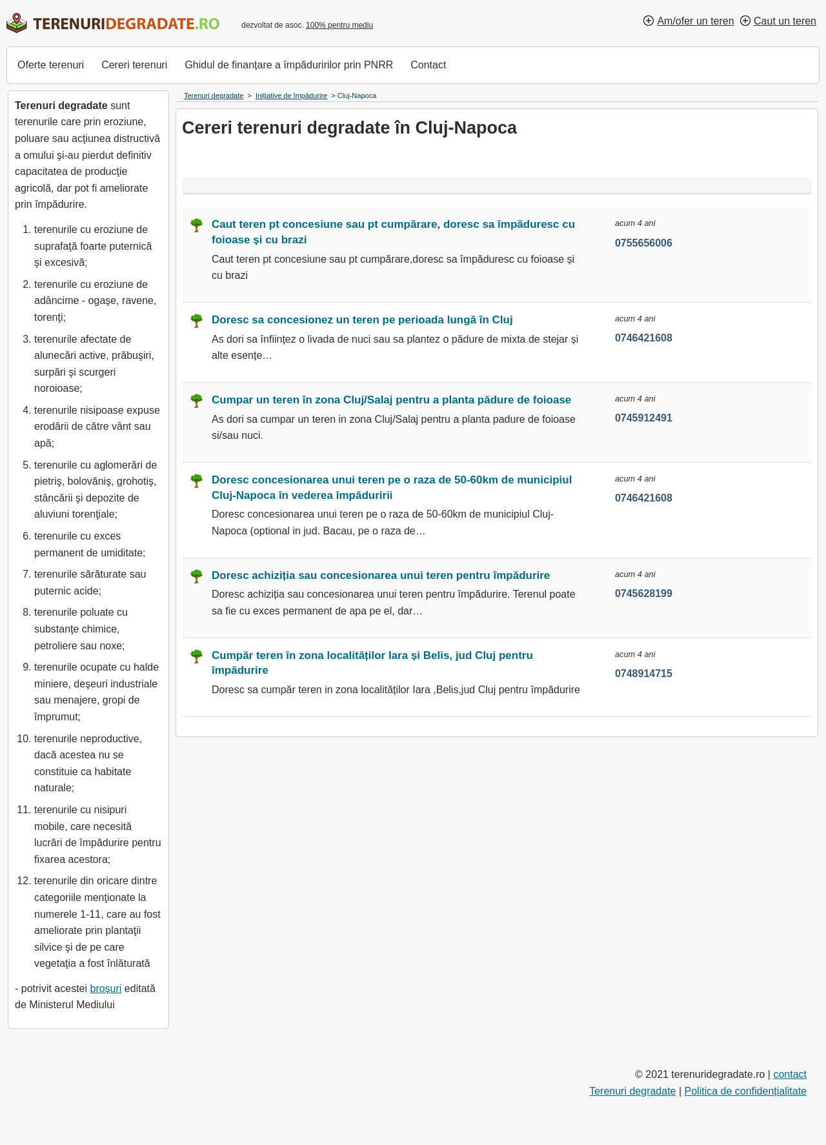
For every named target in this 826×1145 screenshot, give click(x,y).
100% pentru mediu (339, 25)
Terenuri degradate (632, 1091)
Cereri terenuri (134, 64)
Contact (428, 64)
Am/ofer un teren (695, 20)
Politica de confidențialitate (746, 1091)
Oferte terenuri (50, 64)
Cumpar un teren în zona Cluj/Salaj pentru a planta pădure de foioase (391, 400)
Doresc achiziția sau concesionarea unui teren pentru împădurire (381, 575)
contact (790, 1074)
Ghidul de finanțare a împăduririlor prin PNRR (289, 64)
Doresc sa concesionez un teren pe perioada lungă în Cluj (362, 320)
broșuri (105, 988)
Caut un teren (785, 20)
